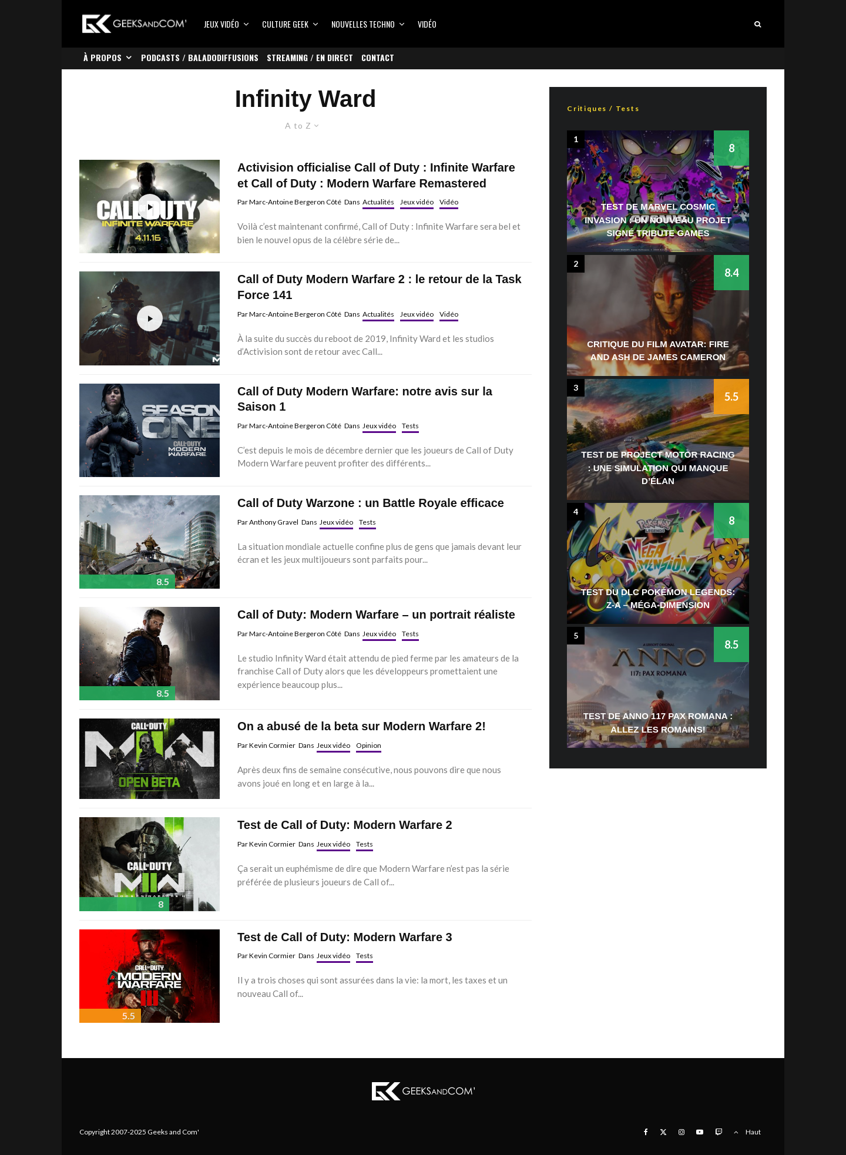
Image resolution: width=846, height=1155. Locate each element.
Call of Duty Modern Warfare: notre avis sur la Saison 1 (364, 399)
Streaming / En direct (310, 57)
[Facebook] (646, 1132)
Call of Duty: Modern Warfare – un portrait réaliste (376, 614)
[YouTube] (699, 1132)
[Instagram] (681, 1132)
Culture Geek (285, 24)
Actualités (378, 201)
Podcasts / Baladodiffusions (199, 57)
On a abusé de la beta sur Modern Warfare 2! (361, 726)
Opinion (368, 745)
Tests (410, 425)
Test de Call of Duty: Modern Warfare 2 (344, 824)
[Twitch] (718, 1132)
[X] (663, 1132)
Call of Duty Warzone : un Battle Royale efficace (370, 502)
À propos (102, 57)
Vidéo (427, 24)
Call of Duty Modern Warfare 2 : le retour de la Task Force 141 (379, 287)
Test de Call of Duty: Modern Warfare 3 (344, 937)
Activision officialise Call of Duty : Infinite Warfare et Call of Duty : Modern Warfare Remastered (376, 175)
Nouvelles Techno (363, 24)
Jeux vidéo (221, 24)
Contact (377, 57)
